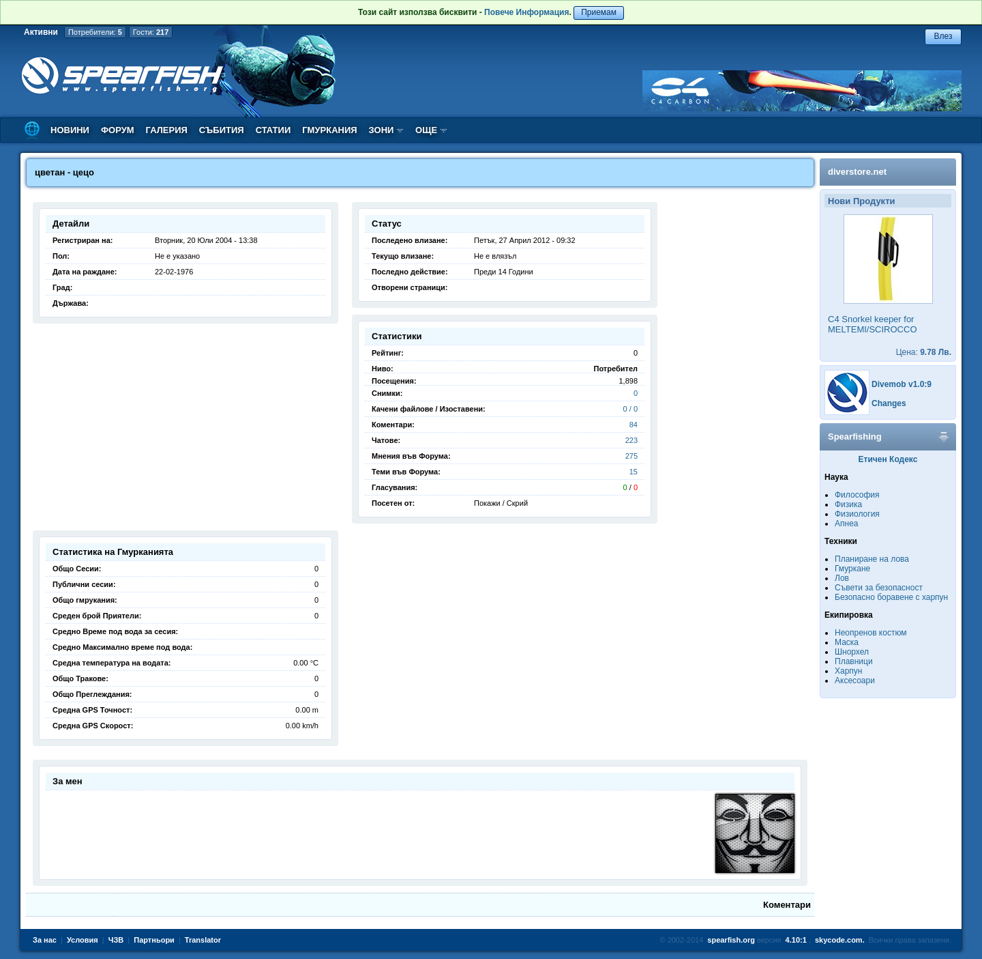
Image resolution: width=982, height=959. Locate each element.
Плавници (854, 661)
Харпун (848, 671)
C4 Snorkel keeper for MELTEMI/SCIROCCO (872, 324)
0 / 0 (630, 409)
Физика (848, 504)
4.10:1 (796, 940)
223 (631, 440)
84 (633, 424)
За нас (45, 940)
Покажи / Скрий (501, 503)
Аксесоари (855, 680)
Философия (857, 495)
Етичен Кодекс (888, 459)
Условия (82, 940)
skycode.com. (840, 940)
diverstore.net (857, 172)
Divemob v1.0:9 (902, 384)
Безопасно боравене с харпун (891, 597)
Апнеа (846, 523)
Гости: (151, 32)
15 (633, 472)
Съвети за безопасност (879, 587)
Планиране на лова (872, 559)
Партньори (154, 940)
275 (631, 456)
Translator (203, 940)
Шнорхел (852, 652)
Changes (889, 403)
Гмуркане (852, 568)
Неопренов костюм (871, 633)
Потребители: (95, 32)
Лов (842, 578)
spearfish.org (731, 940)
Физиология (857, 514)
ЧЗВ (116, 940)
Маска (847, 642)
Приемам (598, 12)
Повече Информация (526, 12)
